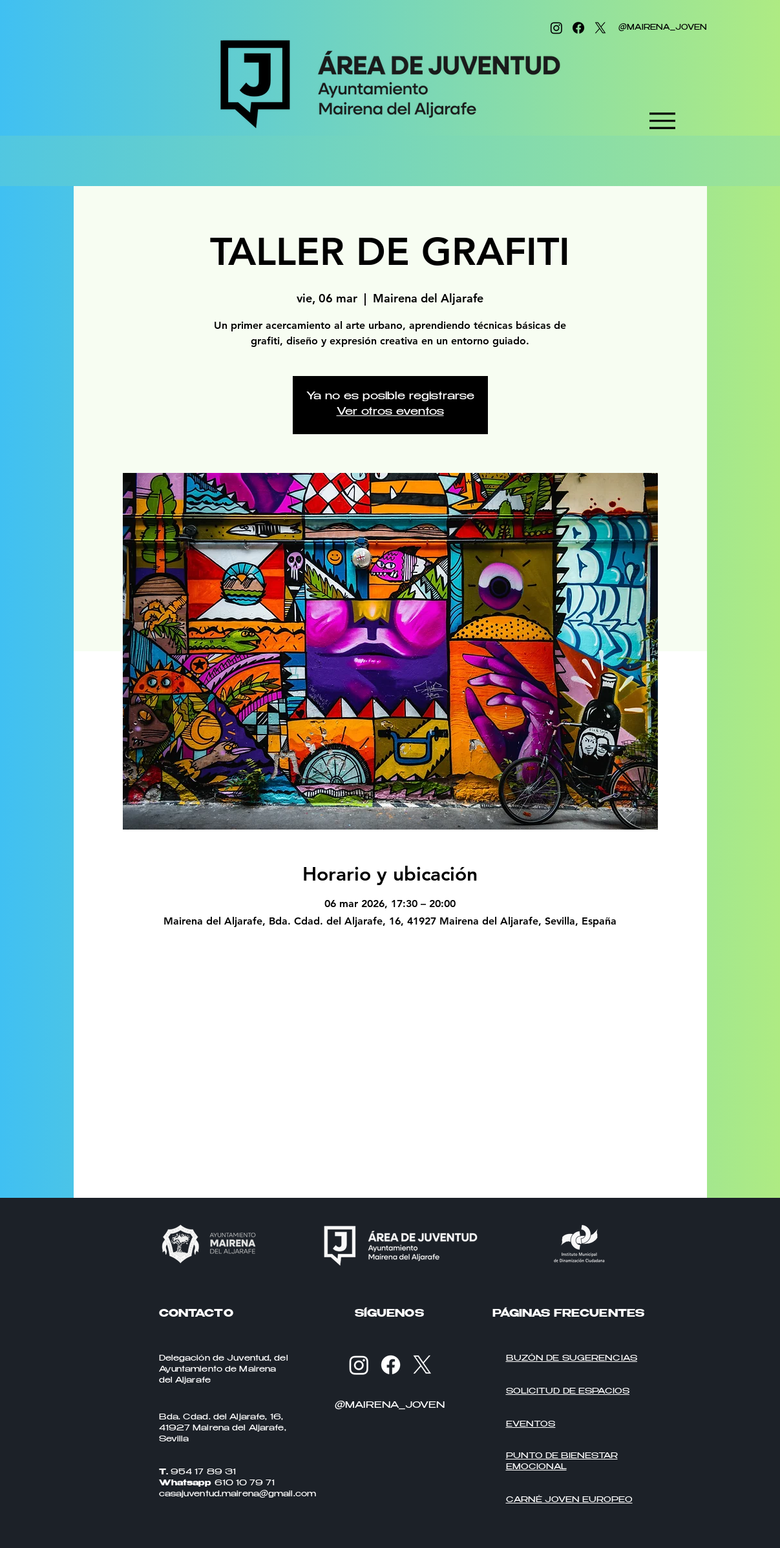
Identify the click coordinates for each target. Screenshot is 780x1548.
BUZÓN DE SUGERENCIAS (571, 1359)
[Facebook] (578, 28)
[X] (600, 28)
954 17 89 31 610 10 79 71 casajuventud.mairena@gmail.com (238, 1483)
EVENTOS (531, 1424)
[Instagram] (556, 28)
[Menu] (662, 120)
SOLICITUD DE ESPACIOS (568, 1392)
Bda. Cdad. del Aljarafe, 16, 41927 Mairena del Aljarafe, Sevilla (222, 1428)
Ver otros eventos (390, 412)
